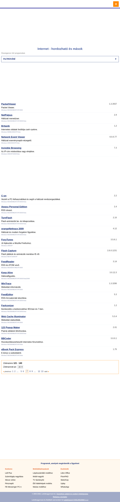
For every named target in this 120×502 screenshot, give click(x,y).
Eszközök (65, 469)
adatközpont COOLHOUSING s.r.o (76, 500)
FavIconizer (7, 305)
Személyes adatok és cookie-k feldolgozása (72, 494)
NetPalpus (6, 115)
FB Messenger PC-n (13, 487)
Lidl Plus (8, 473)
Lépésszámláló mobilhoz (43, 473)
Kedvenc (8, 469)
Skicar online (10, 480)
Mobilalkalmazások (41, 469)
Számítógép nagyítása (14, 477)
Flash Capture (8, 250)
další (45, 371)
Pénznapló (9, 483)
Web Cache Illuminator (13, 316)
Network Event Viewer (13, 137)
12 (39, 371)
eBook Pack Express (12, 349)
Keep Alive (7, 272)
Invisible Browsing (11, 148)
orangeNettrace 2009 (12, 228)
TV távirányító (38, 480)
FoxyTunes (7, 239)
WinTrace (6, 283)
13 (42, 371)
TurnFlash (6, 217)
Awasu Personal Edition (14, 207)
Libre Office (65, 473)
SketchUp (64, 480)
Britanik (5, 126)
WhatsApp (65, 487)
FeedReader (7, 261)
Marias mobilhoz (39, 487)
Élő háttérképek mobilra (42, 483)
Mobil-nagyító (38, 477)
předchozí (8, 371)
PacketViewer (8, 104)
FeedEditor (7, 294)
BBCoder (6, 338)
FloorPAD (64, 477)
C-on (3, 196)
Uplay (63, 483)
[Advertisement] (60, 26)
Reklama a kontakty (60, 497)
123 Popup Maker (10, 327)
